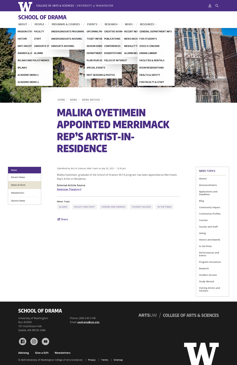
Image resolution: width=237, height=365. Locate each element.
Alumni (63, 207)
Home (61, 99)
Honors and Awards (209, 239)
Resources (147, 24)
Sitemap (118, 359)
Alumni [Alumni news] (203, 178)
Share (63, 219)
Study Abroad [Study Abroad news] (206, 281)
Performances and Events (209, 254)
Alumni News (18, 200)
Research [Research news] (204, 268)
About (22, 24)
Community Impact (209, 207)
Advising (23, 352)
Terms (104, 359)
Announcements (208, 185)
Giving (202, 233)
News (129, 24)
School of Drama (42, 17)
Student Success (208, 274)
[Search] (217, 6)
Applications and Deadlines (208, 193)
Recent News (18, 177)
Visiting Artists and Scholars (209, 289)
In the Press (205, 246)
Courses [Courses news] (203, 220)
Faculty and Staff (208, 226)
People (39, 24)
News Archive (91, 99)
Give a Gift (42, 352)
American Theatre (69, 189)
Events (92, 24)
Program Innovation (210, 261)
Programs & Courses (66, 24)
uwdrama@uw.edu (88, 322)
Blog (201, 200)
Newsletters (17, 192)
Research (111, 24)
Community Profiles (209, 213)
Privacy (92, 359)
